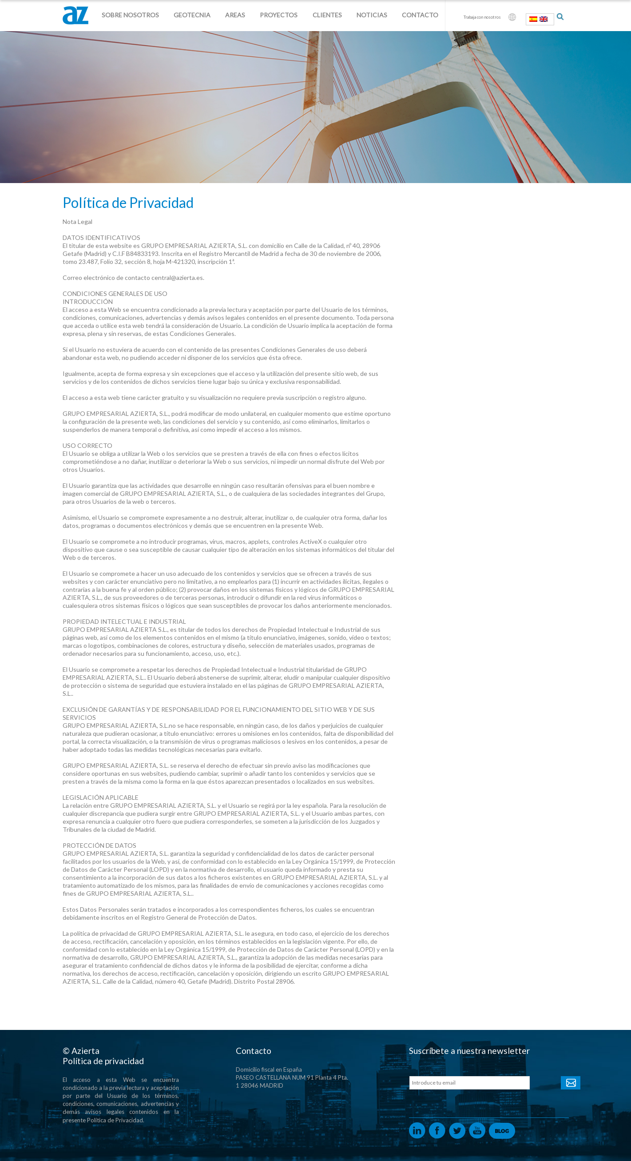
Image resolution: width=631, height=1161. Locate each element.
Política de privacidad (103, 1061)
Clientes (327, 15)
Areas (235, 15)
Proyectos (279, 15)
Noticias (372, 15)
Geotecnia (192, 15)
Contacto (420, 15)
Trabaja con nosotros (482, 17)
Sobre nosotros (130, 15)
